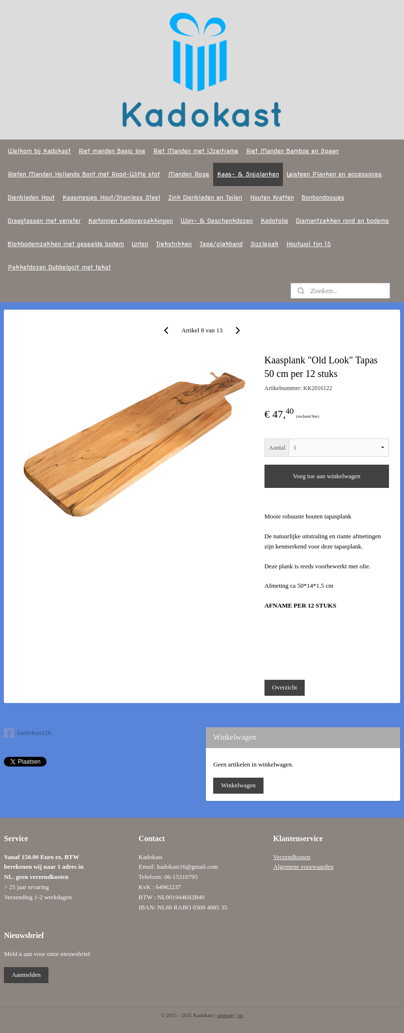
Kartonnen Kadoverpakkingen (130, 220)
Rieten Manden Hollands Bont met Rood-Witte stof (84, 174)
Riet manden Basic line (111, 151)
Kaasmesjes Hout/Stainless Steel (111, 197)
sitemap (225, 1015)
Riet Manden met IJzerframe (195, 151)
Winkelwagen (238, 785)
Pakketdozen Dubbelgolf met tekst (59, 267)
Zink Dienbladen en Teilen (205, 197)
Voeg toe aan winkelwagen (326, 476)
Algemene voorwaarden (303, 866)
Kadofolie (274, 220)
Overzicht (284, 687)
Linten (140, 244)
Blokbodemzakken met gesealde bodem (66, 244)
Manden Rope (188, 174)
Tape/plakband (221, 244)
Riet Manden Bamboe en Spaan (292, 151)
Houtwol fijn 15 (308, 244)
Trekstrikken (174, 244)
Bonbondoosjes (323, 197)
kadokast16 (27, 733)
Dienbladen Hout (31, 197)
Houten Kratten (272, 197)
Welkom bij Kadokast (39, 151)
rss (240, 1015)
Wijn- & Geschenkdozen (217, 220)
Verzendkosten (292, 857)
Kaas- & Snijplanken (248, 174)
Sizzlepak (264, 244)
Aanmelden (26, 974)
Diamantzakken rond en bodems (342, 220)
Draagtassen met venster (44, 220)
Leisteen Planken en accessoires (334, 174)
